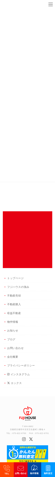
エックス (14, 383)
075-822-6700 (19, 433)
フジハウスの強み (18, 286)
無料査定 (48, 473)
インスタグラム (18, 374)
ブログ (11, 339)
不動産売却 (14, 295)
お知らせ (12, 330)
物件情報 (34, 473)
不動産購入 (14, 304)
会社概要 (12, 356)
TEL (7, 473)
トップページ (15, 278)
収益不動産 (14, 313)
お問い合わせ (21, 473)
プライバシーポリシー (21, 365)
